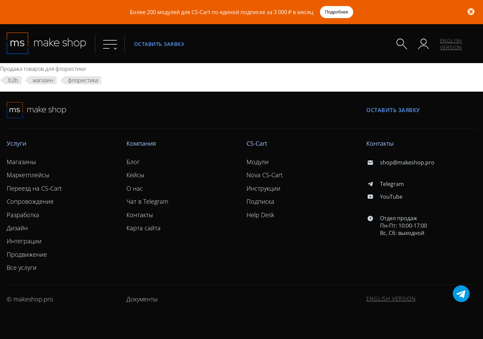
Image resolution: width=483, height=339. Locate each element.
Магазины (21, 162)
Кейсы (135, 175)
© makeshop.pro (30, 299)
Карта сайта (143, 228)
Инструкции (263, 188)
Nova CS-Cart (265, 175)
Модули (258, 162)
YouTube (384, 196)
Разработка (23, 215)
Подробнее (336, 11)
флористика (83, 80)
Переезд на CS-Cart (34, 188)
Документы (142, 299)
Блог (133, 162)
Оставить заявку (159, 44)
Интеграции (24, 241)
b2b (13, 80)
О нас (134, 188)
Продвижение (27, 254)
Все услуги (22, 267)
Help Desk (260, 215)
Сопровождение (30, 201)
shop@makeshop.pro (400, 162)
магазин (43, 80)
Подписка (260, 201)
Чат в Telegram (147, 201)
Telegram (385, 184)
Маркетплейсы (28, 175)
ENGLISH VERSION (451, 44)
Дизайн (17, 228)
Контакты (139, 215)
